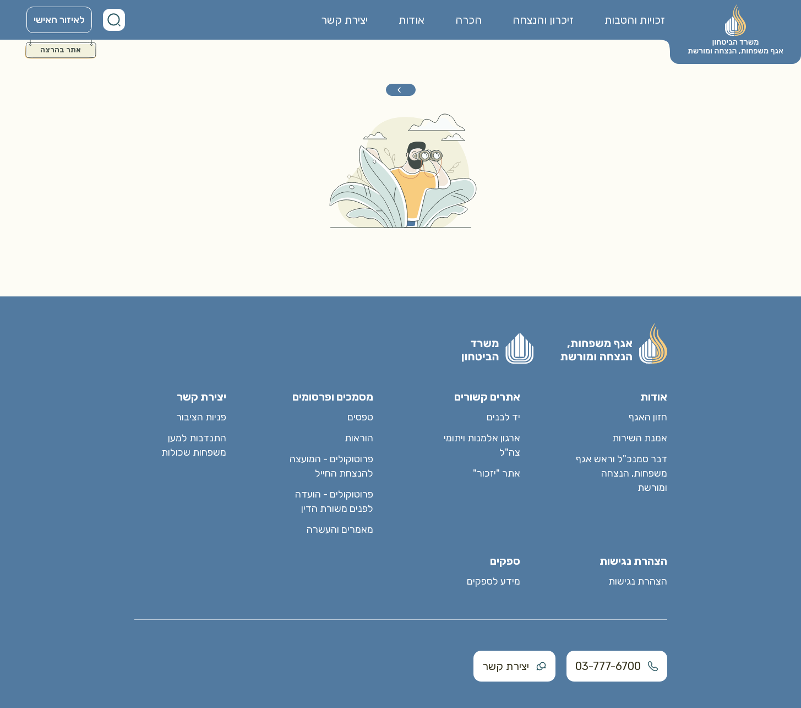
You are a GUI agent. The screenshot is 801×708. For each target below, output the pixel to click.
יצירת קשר (344, 19)
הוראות (359, 438)
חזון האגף (648, 417)
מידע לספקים (493, 581)
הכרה (468, 19)
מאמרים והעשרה (340, 529)
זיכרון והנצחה (543, 19)
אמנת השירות (639, 438)
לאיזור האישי (59, 20)
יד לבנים (503, 417)
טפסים (360, 417)
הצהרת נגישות (637, 581)
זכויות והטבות (634, 19)
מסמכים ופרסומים (332, 396)
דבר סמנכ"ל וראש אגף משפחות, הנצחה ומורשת (621, 473)
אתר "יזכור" (496, 473)
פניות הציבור (201, 417)
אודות (411, 19)
